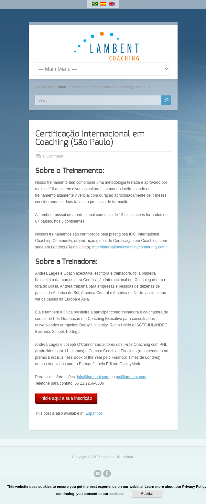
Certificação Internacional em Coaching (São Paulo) (90, 138)
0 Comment (53, 156)
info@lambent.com (93, 377)
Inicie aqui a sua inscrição (66, 398)
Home (62, 87)
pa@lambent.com (131, 377)
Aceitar (147, 493)
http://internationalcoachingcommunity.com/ (129, 247)
